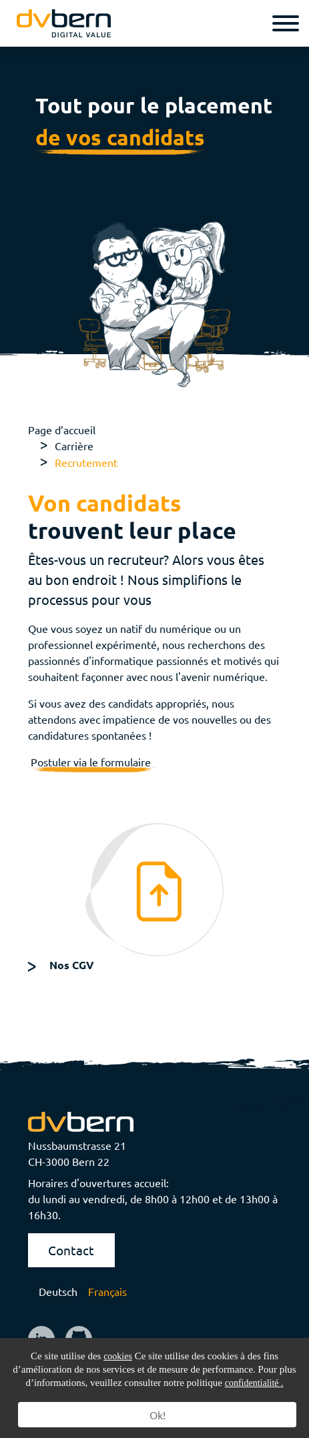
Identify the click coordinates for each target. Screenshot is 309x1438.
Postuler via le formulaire (93, 761)
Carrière (74, 445)
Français (107, 1291)
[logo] (64, 23)
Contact (71, 1250)
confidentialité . (254, 1383)
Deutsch (58, 1291)
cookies (117, 1356)
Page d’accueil (61, 429)
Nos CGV (71, 965)
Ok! (157, 1414)
